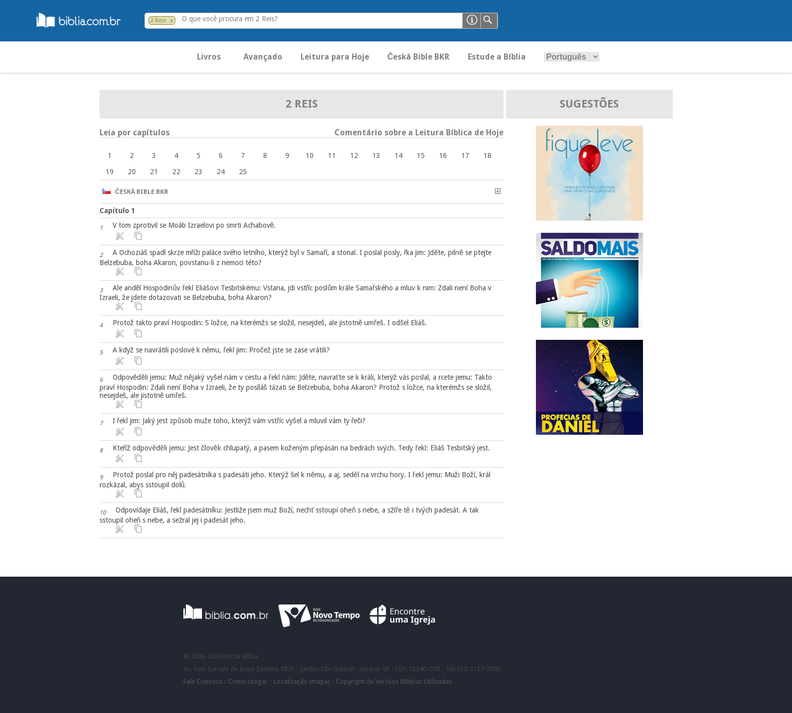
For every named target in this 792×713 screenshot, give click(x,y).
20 (132, 172)
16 (443, 155)
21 (154, 172)
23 (198, 172)
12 (354, 155)
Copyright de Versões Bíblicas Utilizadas (394, 681)
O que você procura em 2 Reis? (230, 19)
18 (487, 155)
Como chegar (248, 681)
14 (398, 155)
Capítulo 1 (117, 211)
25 (243, 172)
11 (332, 155)
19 (110, 172)
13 (376, 155)
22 (176, 172)
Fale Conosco (202, 681)
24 (221, 172)
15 (421, 155)
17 (465, 155)
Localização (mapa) (302, 681)
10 (310, 155)
